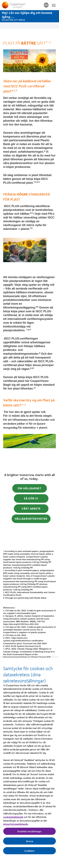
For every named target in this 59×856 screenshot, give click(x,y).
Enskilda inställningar (29, 833)
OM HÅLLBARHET (29, 488)
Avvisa (29, 842)
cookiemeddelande (13, 818)
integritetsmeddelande (15, 825)
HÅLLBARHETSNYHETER (31, 518)
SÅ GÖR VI (31, 498)
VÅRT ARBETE (31, 508)
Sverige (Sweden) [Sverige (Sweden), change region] (46, 5)
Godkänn (29, 852)
